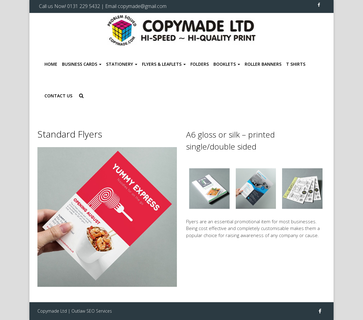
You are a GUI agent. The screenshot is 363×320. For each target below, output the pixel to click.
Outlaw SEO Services (91, 311)
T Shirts (295, 64)
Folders (199, 64)
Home (50, 64)
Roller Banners (263, 64)
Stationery (121, 64)
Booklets (226, 64)
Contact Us (58, 96)
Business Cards (81, 64)
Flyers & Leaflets (164, 64)
